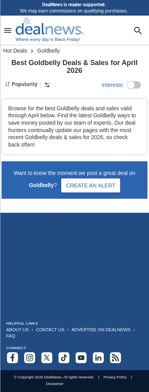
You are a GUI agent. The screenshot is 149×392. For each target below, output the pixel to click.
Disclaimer (55, 383)
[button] (134, 85)
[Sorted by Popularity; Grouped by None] (21, 84)
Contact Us (50, 329)
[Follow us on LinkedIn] (98, 357)
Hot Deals (15, 51)
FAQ (10, 336)
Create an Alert (90, 185)
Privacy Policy (115, 377)
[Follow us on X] (47, 357)
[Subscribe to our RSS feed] (115, 357)
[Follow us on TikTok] (64, 357)
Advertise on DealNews (100, 329)
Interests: (112, 85)
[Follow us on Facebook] (12, 357)
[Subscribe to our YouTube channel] (81, 357)
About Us (17, 329)
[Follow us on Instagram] (29, 357)
